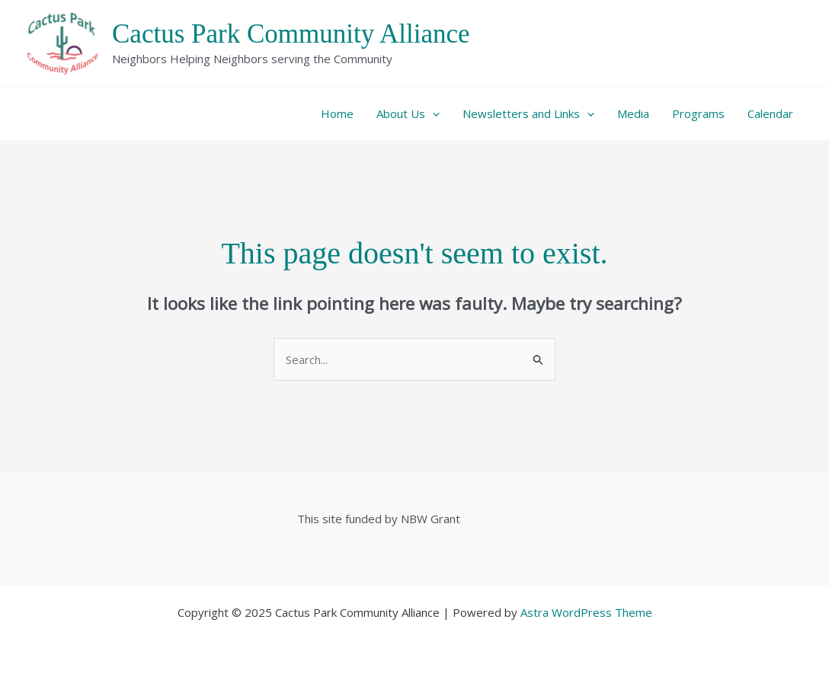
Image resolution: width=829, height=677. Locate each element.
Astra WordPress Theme (586, 612)
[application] (432, 113)
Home (337, 113)
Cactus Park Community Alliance (291, 34)
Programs (698, 113)
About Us (408, 113)
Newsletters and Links (528, 113)
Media (633, 113)
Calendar (770, 113)
